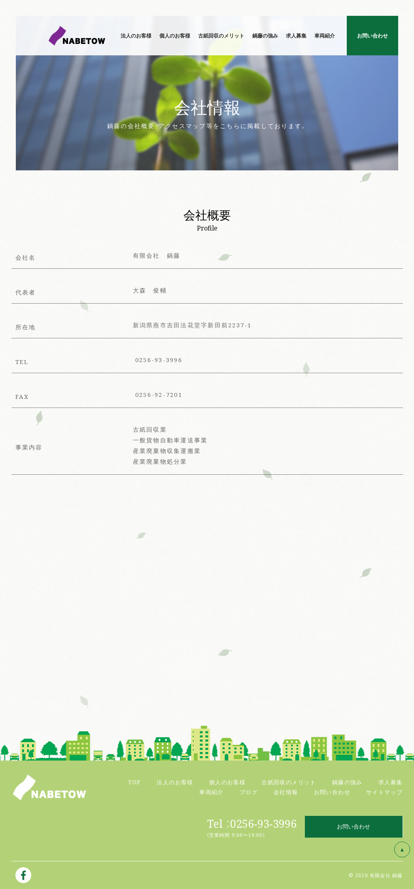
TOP (134, 782)
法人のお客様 (175, 782)
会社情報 (286, 792)
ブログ (249, 792)
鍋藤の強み (347, 782)
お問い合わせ (332, 792)
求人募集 (390, 782)
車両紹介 (211, 792)
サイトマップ (384, 792)
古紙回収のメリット (288, 782)
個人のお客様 (227, 782)
